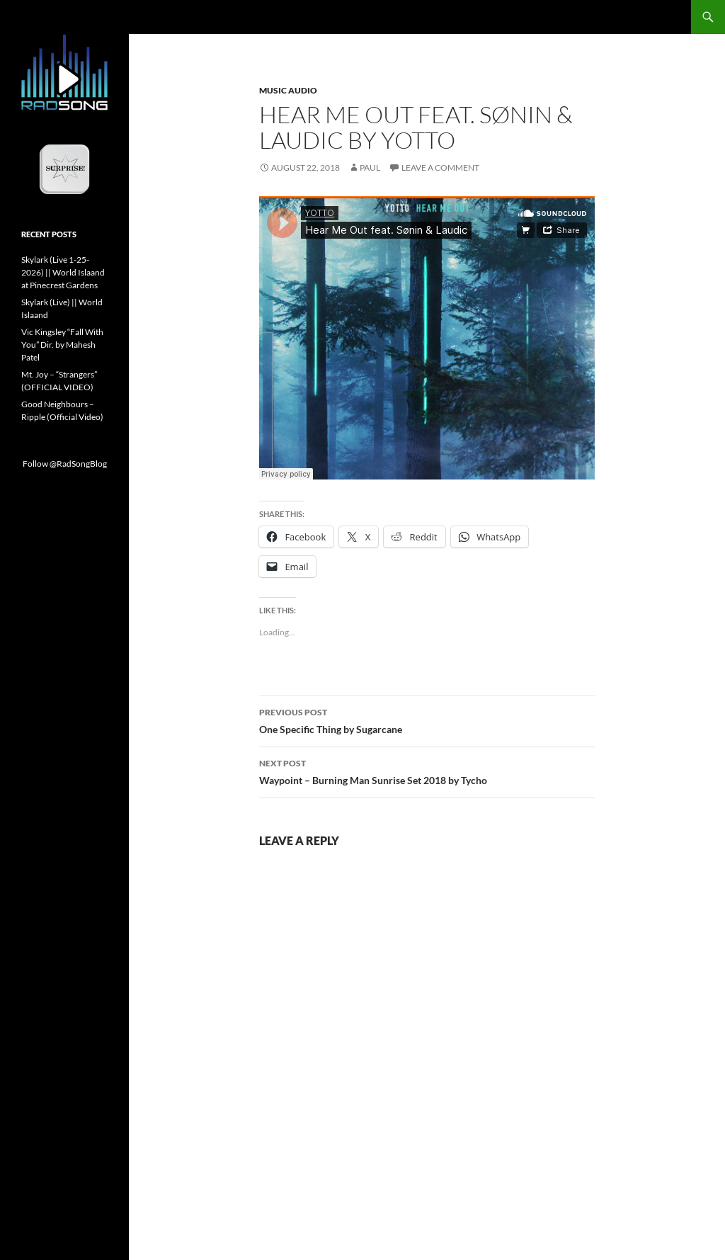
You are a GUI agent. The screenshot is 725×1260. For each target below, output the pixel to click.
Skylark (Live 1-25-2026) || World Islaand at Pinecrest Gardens (63, 272)
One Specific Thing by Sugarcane (427, 719)
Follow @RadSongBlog (65, 463)
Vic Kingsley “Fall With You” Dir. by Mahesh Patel (62, 345)
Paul (370, 167)
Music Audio (288, 90)
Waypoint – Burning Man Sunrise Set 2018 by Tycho (427, 770)
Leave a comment (440, 167)
